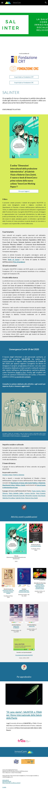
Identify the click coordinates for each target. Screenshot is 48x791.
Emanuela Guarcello (19, 495)
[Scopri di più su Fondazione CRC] (24, 82)
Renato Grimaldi (7, 495)
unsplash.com (25, 436)
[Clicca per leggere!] (24, 191)
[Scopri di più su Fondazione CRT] (24, 77)
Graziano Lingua (7, 475)
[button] (2, 2)
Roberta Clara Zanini (31, 498)
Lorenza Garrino (30, 493)
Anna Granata (40, 493)
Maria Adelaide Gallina (16, 493)
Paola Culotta (36, 491)
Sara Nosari (41, 495)
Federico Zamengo (18, 475)
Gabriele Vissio (20, 498)
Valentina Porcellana (8, 498)
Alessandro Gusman (31, 495)
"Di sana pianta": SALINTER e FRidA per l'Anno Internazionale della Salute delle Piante (24, 715)
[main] (23, 54)
